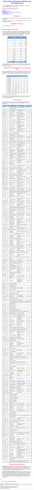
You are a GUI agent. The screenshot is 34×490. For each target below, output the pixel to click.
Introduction (4, 10)
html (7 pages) (24, 101)
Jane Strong (15, 487)
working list (8, 5)
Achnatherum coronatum (21, 382)
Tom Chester (10, 487)
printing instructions (20, 102)
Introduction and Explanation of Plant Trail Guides (10, 8)
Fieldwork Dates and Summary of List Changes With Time (11, 12)
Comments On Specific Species (7, 13)
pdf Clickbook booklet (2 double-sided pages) (15, 102)
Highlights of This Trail (6, 11)
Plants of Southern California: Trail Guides (9, 481)
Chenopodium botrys (20, 124)
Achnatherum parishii (21, 381)
